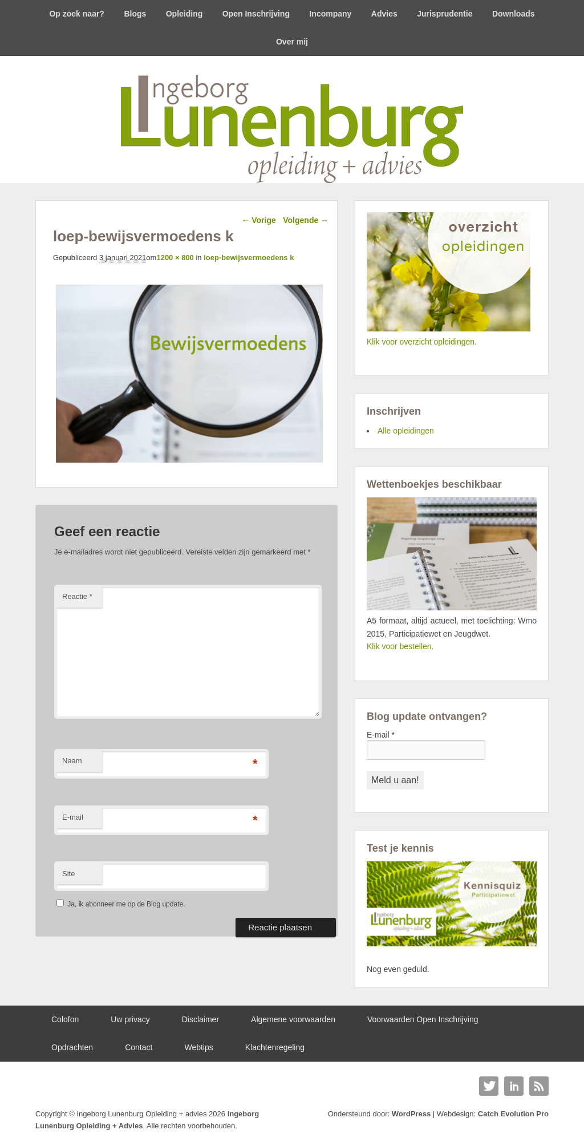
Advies (384, 13)
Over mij (292, 41)
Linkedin (514, 1086)
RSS (539, 1086)
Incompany (330, 13)
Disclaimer (200, 1019)
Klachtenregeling (275, 1047)
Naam (72, 760)
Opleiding (184, 13)
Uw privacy (130, 1019)
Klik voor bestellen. (400, 646)
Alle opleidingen (406, 430)
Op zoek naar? (76, 13)
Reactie (77, 596)
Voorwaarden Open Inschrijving (422, 1019)
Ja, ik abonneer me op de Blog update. (120, 904)
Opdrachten (72, 1047)
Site (68, 873)
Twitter (488, 1086)
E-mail (72, 817)
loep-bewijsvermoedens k (249, 257)
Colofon (65, 1019)
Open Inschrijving (256, 13)
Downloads (513, 13)
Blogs (135, 13)
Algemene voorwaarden (293, 1019)
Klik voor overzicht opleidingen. (422, 341)
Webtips (198, 1047)
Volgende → (305, 220)
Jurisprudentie (444, 13)
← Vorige (258, 220)
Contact (138, 1047)
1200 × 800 (174, 257)
